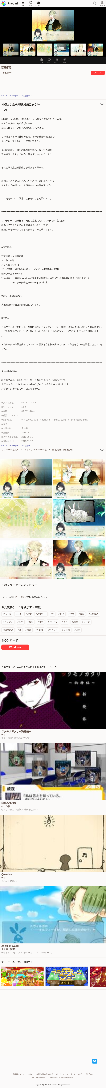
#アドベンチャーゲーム (10, 96)
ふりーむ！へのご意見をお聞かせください (61, 1077)
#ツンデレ (53, 622)
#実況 (61, 614)
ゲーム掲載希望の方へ (38, 1077)
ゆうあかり (7, 73)
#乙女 (29, 614)
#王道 (19, 614)
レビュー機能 (19, 597)
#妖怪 (20, 622)
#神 (52, 614)
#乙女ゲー (41, 614)
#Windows (8, 630)
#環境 (75, 622)
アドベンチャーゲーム (36, 450)
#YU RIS (7, 614)
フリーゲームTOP (10, 450)
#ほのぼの (94, 614)
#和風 (30, 622)
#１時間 (39, 630)
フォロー (97, 73)
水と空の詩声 (8, 949)
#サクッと (53, 630)
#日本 (77, 630)
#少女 (71, 614)
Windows (15, 647)
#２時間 (86, 622)
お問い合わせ (89, 1074)
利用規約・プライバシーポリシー (23, 1074)
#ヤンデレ (8, 622)
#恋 (19, 630)
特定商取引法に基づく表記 (44, 1074)
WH (3, 735)
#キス (65, 622)
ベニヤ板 (5, 806)
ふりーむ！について (62, 1074)
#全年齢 (66, 630)
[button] (10, 49)
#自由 (40, 622)
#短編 (81, 614)
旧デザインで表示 (76, 1074)
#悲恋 (28, 630)
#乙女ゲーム (27, 96)
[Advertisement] (53, 1021)
